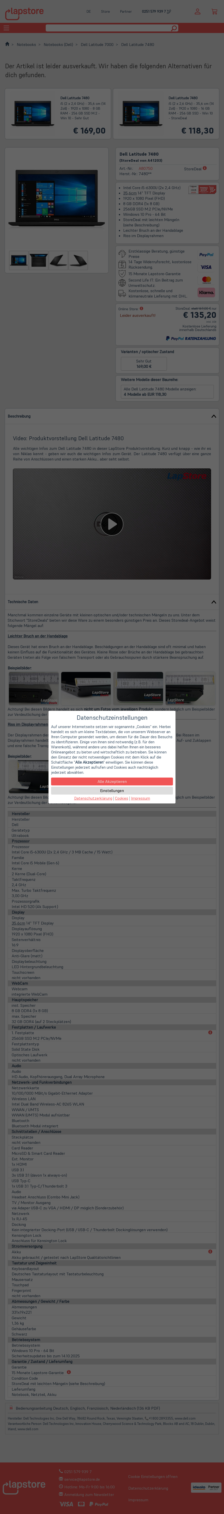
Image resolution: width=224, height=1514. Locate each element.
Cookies (121, 798)
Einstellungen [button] (112, 790)
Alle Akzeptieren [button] (112, 781)
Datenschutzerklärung (93, 798)
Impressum (140, 798)
